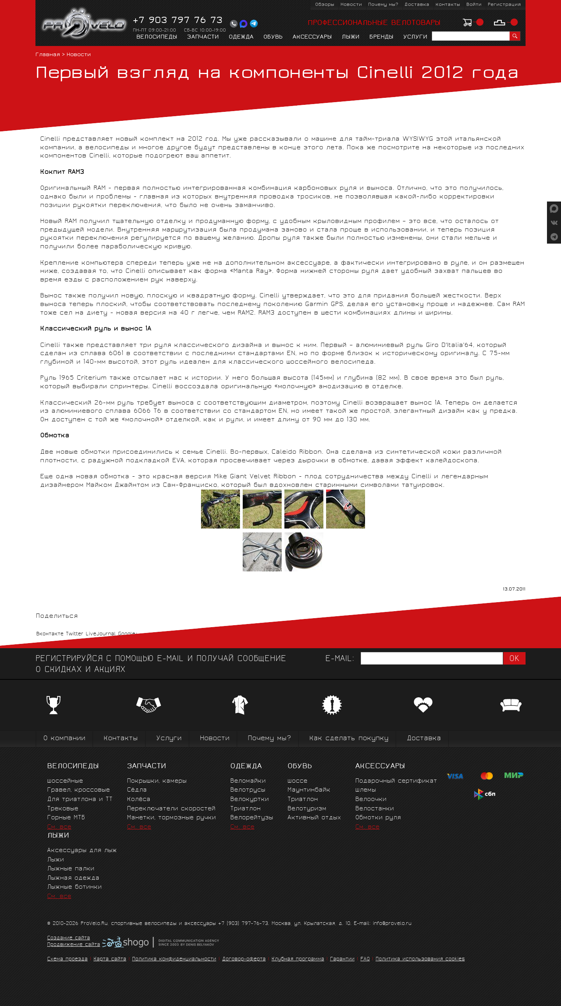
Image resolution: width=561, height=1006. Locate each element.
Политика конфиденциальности (174, 959)
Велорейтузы (251, 818)
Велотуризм (307, 809)
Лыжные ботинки (74, 887)
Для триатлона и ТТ (80, 800)
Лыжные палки (70, 869)
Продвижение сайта (73, 945)
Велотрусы (247, 790)
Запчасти (203, 37)
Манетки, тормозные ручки (171, 818)
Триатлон (245, 809)
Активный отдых (314, 818)
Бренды (381, 37)
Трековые (62, 809)
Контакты (448, 5)
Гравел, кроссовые (78, 790)
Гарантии (342, 959)
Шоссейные (65, 781)
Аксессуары (312, 37)
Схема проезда (67, 959)
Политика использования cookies (420, 959)
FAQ (365, 959)
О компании (64, 738)
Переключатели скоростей (171, 809)
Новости (351, 5)
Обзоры (324, 5)
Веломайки (248, 781)
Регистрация (504, 5)
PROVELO (85, 23)
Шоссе (297, 781)
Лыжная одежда (73, 878)
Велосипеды (156, 37)
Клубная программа (298, 959)
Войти (474, 5)
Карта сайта (110, 959)
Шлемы (365, 790)
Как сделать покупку (348, 738)
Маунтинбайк (309, 790)
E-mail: (339, 659)
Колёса (138, 800)
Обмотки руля (378, 818)
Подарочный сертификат (396, 781)
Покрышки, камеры (157, 781)
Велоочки (370, 800)
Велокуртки (249, 800)
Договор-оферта (244, 959)
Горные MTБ (66, 818)
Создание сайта (68, 938)
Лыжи (351, 37)
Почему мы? (383, 5)
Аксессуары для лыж (82, 851)
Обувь (273, 37)
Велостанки (374, 809)
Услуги (415, 37)
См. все (59, 827)
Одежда (241, 37)
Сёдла (137, 790)
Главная (47, 55)
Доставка (416, 5)
